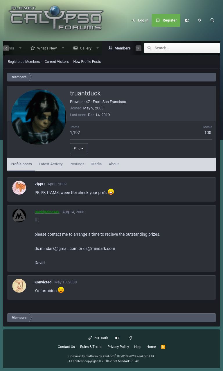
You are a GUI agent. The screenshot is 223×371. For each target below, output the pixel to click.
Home (151, 347)
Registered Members (24, 62)
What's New (45, 48)
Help (137, 347)
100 (207, 132)
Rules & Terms (91, 347)
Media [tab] (96, 164)
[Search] (212, 20)
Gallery (83, 48)
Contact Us (66, 347)
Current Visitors (57, 62)
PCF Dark (98, 338)
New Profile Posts (87, 62)
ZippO (40, 184)
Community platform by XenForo (112, 356)
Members (120, 48)
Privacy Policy (118, 347)
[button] (18, 48)
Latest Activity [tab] (51, 164)
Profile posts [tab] (21, 164)
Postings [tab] (77, 164)
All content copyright (104, 361)
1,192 (75, 132)
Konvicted (43, 282)
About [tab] (114, 164)
